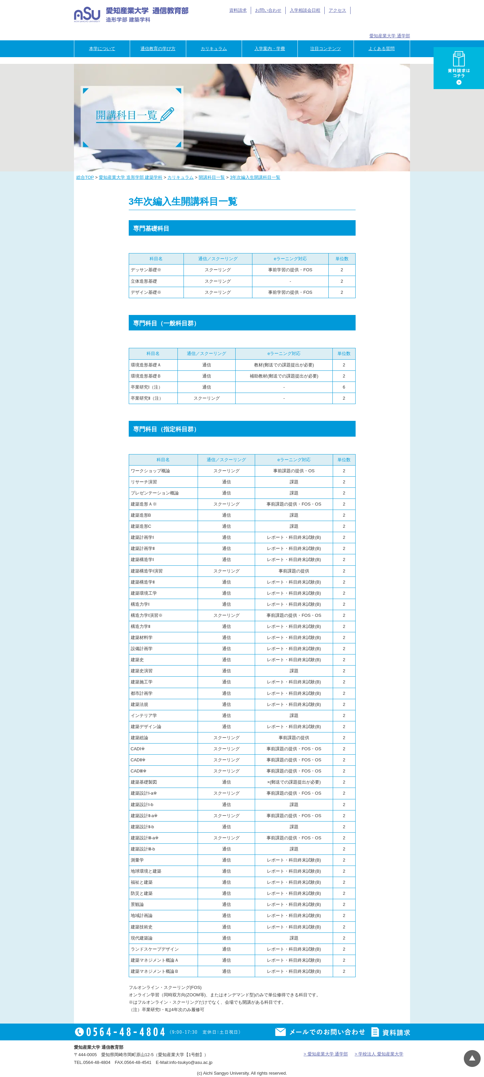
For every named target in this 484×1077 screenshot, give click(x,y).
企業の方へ (347, 24)
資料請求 (238, 10)
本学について (102, 48)
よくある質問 (381, 48)
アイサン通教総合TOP (379, 10)
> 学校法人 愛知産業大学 (379, 1053)
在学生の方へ (264, 24)
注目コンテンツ (325, 48)
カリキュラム (214, 48)
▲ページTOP (472, 1058)
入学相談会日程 (305, 10)
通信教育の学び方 (157, 48)
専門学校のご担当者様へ (389, 24)
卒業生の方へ (306, 24)
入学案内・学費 (269, 48)
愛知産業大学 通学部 (389, 35)
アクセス (337, 10)
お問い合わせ (268, 10)
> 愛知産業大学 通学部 (326, 1053)
